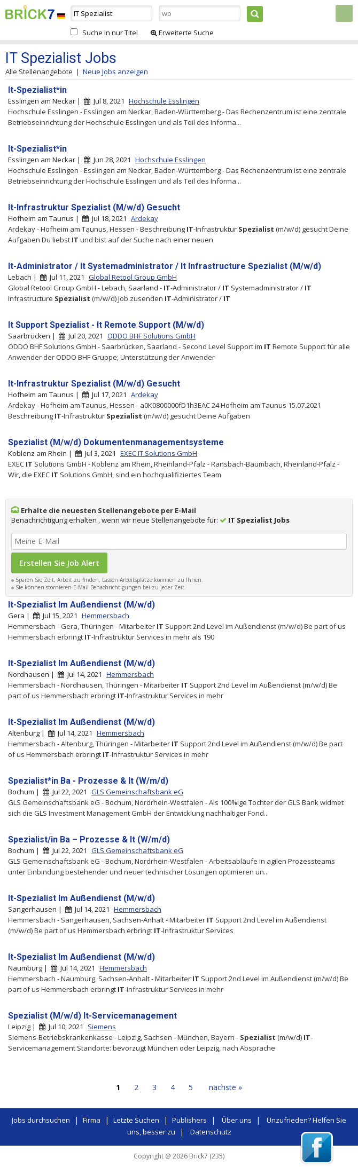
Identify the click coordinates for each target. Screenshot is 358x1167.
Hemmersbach (105, 615)
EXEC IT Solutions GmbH (158, 453)
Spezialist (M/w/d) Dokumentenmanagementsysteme (116, 442)
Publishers (189, 1120)
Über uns (237, 1120)
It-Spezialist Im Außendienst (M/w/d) (81, 605)
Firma (91, 1120)
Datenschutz (210, 1132)
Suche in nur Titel (110, 32)
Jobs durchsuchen (41, 1120)
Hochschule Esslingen (164, 101)
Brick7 (30, 12)
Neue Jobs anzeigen (115, 71)
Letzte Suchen (136, 1120)
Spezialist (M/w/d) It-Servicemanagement (92, 1016)
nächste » (225, 1087)
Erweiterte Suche (182, 32)
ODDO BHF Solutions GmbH (151, 336)
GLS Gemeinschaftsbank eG (137, 792)
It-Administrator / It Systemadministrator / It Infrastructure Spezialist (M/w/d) (164, 266)
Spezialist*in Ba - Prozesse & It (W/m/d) (88, 781)
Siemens (102, 1026)
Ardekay (144, 218)
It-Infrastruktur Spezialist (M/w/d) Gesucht (94, 207)
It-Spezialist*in (37, 90)
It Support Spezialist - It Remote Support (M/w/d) (106, 325)
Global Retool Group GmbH (133, 277)
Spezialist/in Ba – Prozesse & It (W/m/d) (89, 839)
